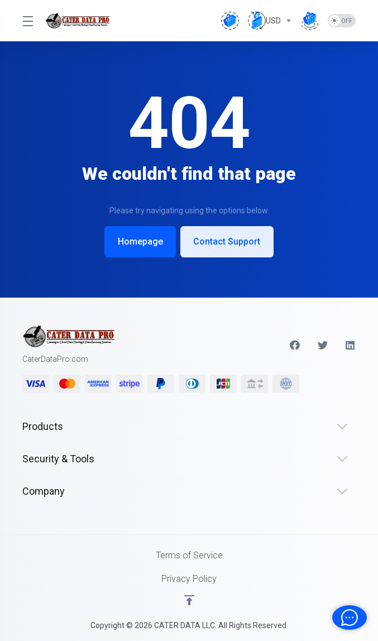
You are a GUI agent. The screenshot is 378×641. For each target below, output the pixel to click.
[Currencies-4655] (269, 20)
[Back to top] (189, 600)
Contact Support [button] (227, 241)
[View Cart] (230, 20)
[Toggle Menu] (27, 20)
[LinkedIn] (351, 345)
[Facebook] (295, 345)
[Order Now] (309, 20)
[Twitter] (323, 345)
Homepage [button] (139, 241)
